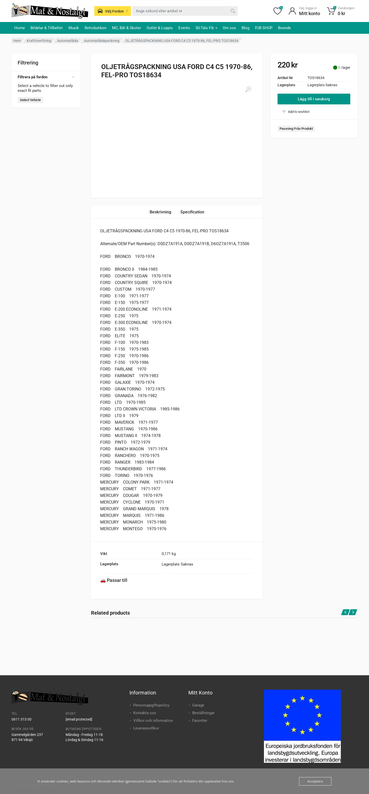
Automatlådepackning (101, 41)
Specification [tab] (192, 212)
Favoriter (199, 720)
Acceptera (315, 781)
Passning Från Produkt (296, 128)
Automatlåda (67, 41)
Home (19, 28)
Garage (198, 705)
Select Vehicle (30, 100)
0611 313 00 (22, 719)
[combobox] (185, 11)
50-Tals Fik (206, 28)
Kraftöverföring (39, 41)
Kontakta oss (144, 713)
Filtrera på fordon (46, 77)
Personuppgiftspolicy (151, 705)
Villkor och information (153, 720)
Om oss (229, 28)
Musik (73, 28)
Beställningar (203, 713)
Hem (17, 41)
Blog (245, 28)
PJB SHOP (263, 28)
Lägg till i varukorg (314, 99)
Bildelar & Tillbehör (46, 28)
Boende (284, 28)
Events (184, 28)
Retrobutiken (95, 28)
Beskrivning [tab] (160, 212)
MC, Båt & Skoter (126, 28)
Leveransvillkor (146, 728)
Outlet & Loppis (160, 28)
